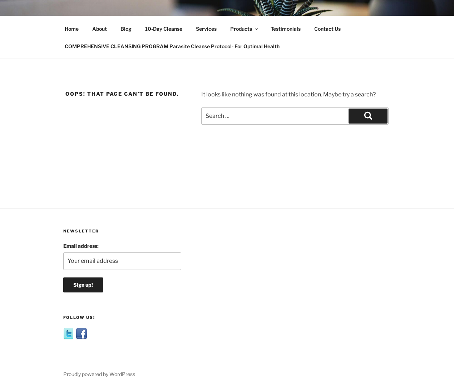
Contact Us (327, 29)
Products (244, 29)
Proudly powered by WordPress (99, 374)
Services (206, 29)
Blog (126, 29)
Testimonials (286, 29)
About (99, 29)
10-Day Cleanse (163, 29)
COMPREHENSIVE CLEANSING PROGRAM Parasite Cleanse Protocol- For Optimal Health (172, 46)
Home (72, 29)
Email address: (81, 246)
